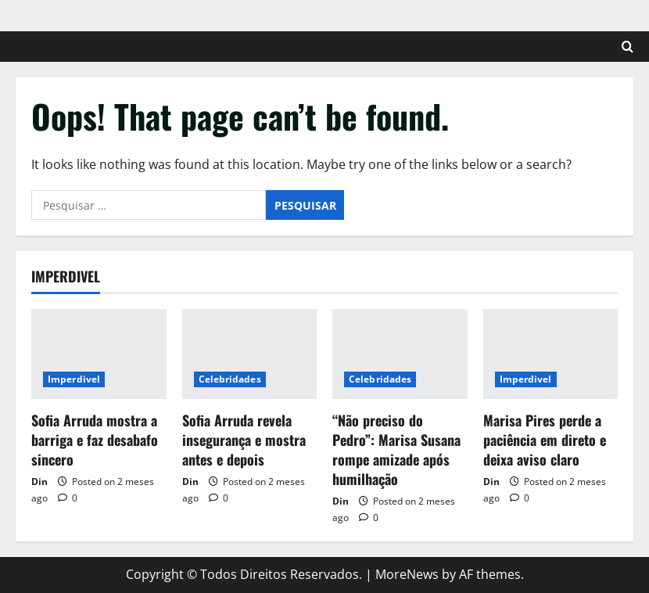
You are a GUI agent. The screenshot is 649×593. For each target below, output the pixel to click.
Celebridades (230, 379)
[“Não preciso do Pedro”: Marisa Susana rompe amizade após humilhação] (400, 354)
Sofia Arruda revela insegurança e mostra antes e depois (244, 439)
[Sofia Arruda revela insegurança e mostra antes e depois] (249, 354)
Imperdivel (74, 379)
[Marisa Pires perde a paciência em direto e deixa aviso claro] (551, 354)
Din (39, 481)
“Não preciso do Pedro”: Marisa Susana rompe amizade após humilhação (396, 450)
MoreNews (407, 574)
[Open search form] (627, 46)
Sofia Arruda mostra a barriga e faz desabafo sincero (94, 439)
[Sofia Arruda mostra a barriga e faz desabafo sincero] (99, 354)
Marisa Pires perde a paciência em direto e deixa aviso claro (544, 439)
